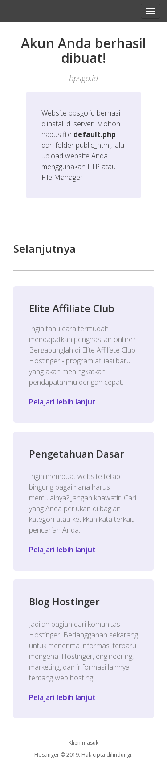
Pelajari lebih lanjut (62, 402)
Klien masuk (83, 742)
